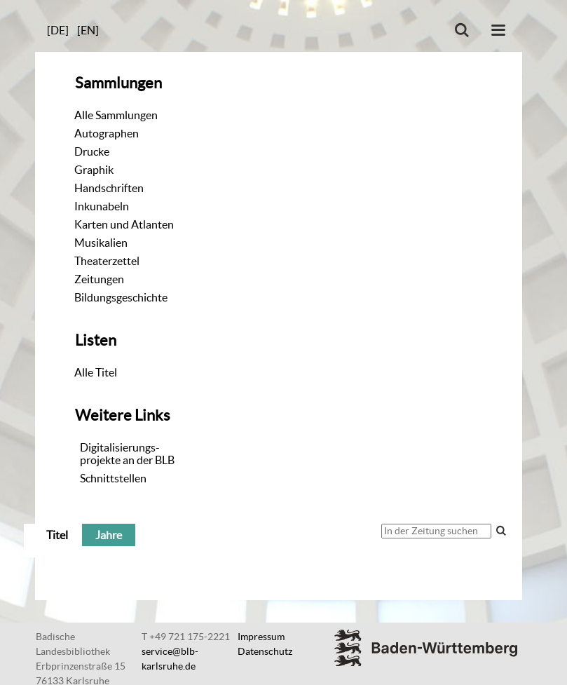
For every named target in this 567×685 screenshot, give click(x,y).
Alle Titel (95, 372)
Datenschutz (265, 651)
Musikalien (101, 242)
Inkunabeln (101, 206)
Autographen (106, 133)
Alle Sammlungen (116, 115)
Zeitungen (99, 279)
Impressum (261, 636)
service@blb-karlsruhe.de (170, 659)
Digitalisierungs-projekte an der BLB (127, 453)
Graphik (94, 169)
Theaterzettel (106, 261)
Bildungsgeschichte (121, 297)
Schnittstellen (113, 478)
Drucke (91, 151)
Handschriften (109, 188)
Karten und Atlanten (124, 224)
